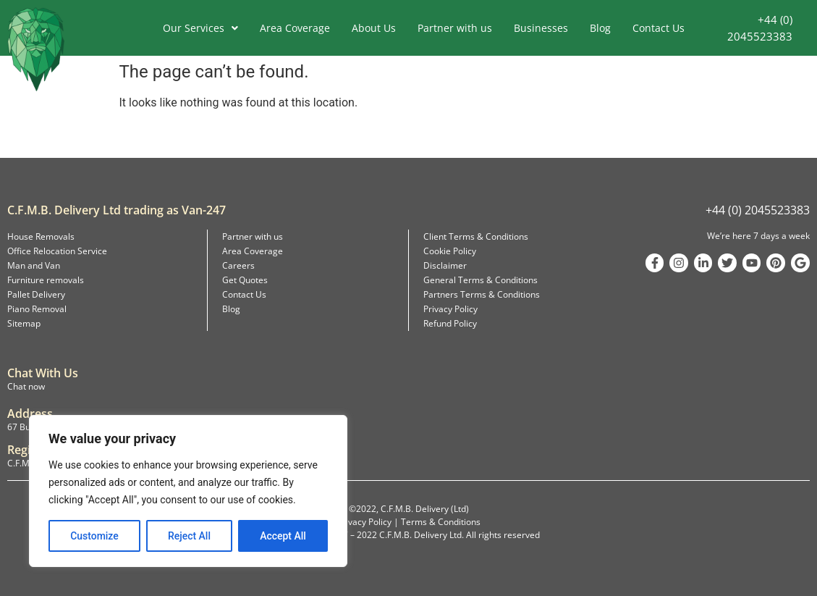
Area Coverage (295, 28)
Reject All (189, 536)
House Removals (41, 236)
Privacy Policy (450, 309)
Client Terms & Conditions (475, 236)
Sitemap (24, 323)
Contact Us (658, 28)
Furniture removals (45, 280)
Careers (238, 265)
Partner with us (455, 28)
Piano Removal (37, 309)
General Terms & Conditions (480, 280)
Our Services (200, 28)
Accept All (283, 536)
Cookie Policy (449, 251)
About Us (374, 28)
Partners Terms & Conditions (481, 294)
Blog (600, 28)
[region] (188, 491)
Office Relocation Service (57, 251)
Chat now (26, 386)
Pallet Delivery (36, 294)
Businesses (541, 28)
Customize (94, 536)
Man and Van (33, 265)
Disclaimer (445, 265)
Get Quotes (245, 280)
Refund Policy (450, 323)
